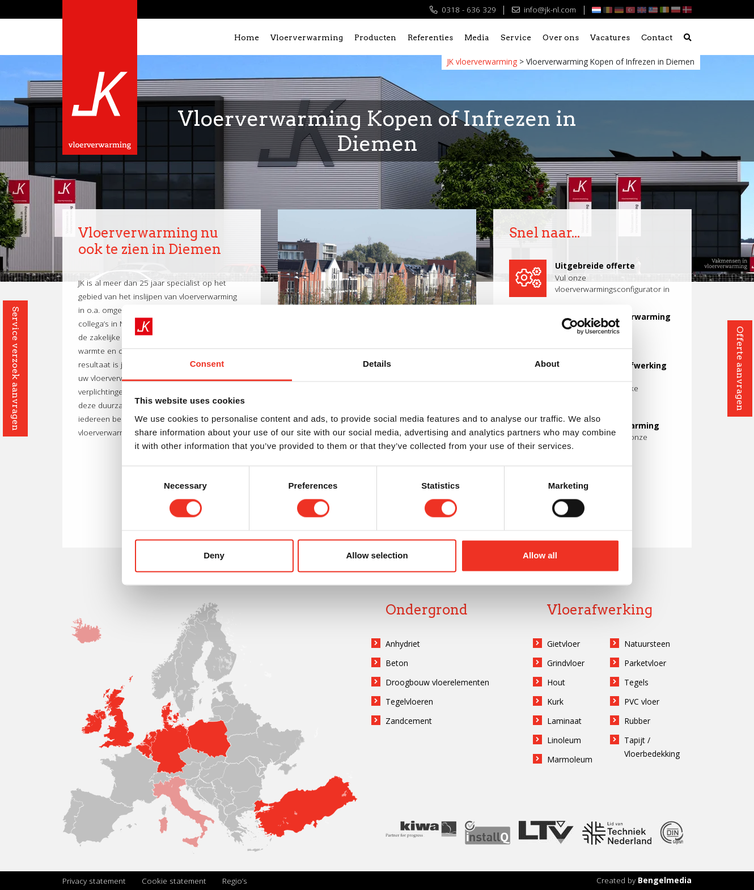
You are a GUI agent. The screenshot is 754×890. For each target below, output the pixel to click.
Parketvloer (645, 663)
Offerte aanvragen (740, 368)
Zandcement (409, 720)
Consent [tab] (207, 363)
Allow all (540, 555)
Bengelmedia (665, 880)
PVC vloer (641, 701)
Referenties (430, 37)
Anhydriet (403, 643)
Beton (397, 663)
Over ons (561, 37)
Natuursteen (647, 643)
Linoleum (564, 740)
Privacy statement (94, 880)
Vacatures (610, 37)
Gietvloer (563, 643)
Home (246, 37)
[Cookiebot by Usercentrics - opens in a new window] (570, 326)
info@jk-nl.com (544, 9)
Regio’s (234, 880)
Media (476, 37)
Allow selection (377, 555)
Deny (214, 555)
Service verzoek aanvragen (15, 368)
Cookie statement (174, 880)
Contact (656, 37)
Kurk (555, 701)
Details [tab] (377, 363)
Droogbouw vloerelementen (437, 682)
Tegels (636, 682)
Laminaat (564, 720)
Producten (375, 37)
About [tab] (547, 363)
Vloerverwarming (306, 37)
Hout (556, 682)
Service (516, 37)
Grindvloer (565, 663)
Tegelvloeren (409, 701)
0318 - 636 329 (463, 9)
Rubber (637, 720)
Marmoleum (569, 759)
